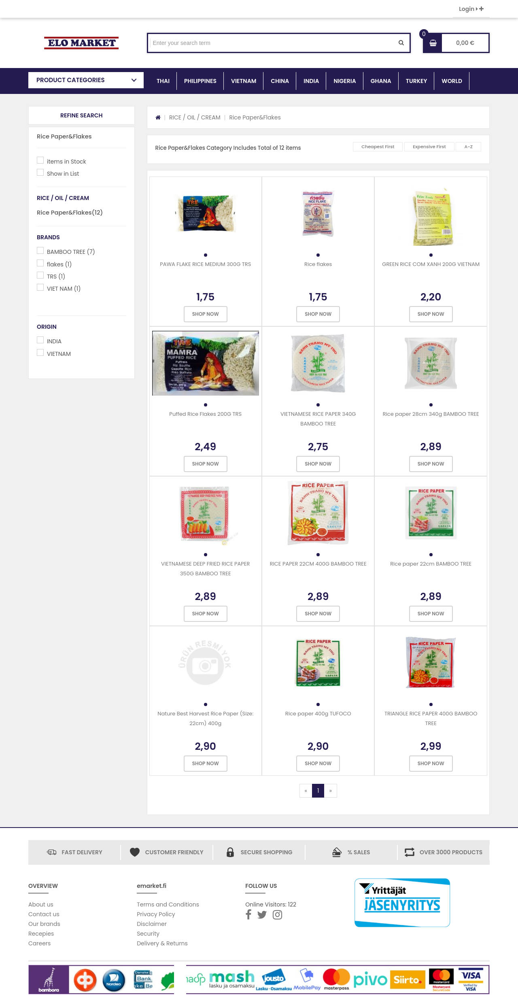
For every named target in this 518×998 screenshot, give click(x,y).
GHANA (381, 81)
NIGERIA (344, 81)
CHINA (280, 81)
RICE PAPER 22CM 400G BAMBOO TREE (318, 564)
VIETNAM (243, 81)
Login (471, 9)
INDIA (311, 81)
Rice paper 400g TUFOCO (318, 713)
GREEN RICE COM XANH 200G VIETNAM (431, 264)
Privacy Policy (156, 914)
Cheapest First (377, 146)
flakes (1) (59, 264)
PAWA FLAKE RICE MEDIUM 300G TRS (205, 264)
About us (40, 904)
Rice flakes (318, 264)
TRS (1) (56, 276)
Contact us (43, 914)
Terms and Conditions (168, 904)
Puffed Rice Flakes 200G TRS (205, 414)
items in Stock (66, 161)
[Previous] (305, 791)
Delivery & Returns (162, 943)
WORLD (452, 81)
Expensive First (429, 146)
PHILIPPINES (200, 81)
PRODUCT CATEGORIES (70, 80)
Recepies (41, 934)
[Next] (330, 791)
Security (148, 934)
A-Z (468, 146)
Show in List (63, 174)
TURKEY (416, 81)
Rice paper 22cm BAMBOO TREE (430, 564)
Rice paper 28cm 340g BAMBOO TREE (431, 414)
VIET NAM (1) (64, 289)
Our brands (44, 924)
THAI (163, 81)
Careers (39, 943)
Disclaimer (152, 924)
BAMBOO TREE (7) (71, 252)
